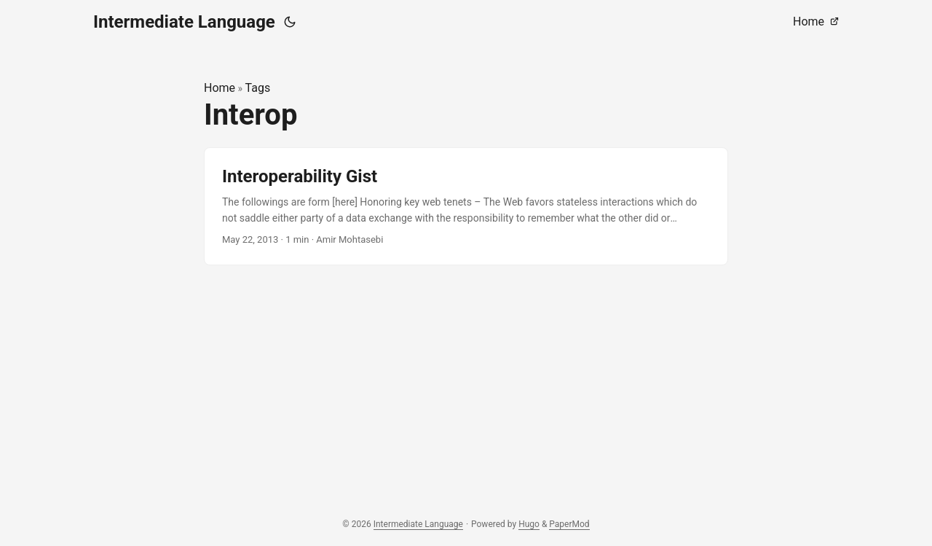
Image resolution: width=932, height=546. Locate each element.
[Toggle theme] (290, 22)
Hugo (529, 524)
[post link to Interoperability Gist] (466, 206)
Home (219, 88)
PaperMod (569, 524)
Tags (258, 88)
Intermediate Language (184, 22)
